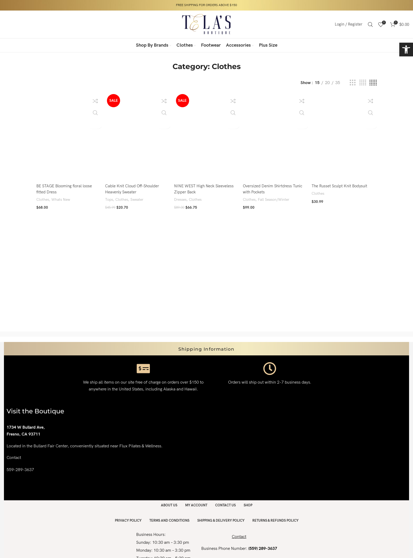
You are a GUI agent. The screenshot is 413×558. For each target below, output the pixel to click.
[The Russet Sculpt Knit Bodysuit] (345, 135)
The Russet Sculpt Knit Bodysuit (342, 184)
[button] (406, 49)
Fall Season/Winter (276, 197)
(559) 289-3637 (262, 548)
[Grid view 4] (363, 83)
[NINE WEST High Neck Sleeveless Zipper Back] (206, 135)
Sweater (139, 197)
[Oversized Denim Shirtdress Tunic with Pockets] (275, 135)
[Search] (370, 24)
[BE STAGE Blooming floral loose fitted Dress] (68, 135)
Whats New (62, 197)
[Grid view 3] (353, 83)
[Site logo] (206, 24)
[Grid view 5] (373, 83)
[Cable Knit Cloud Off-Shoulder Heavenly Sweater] (137, 135)
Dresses (182, 197)
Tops (109, 197)
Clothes (43, 197)
